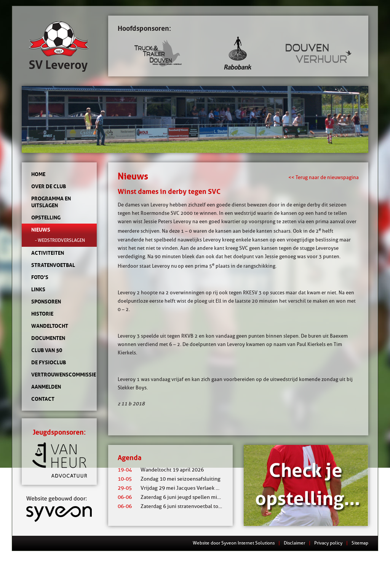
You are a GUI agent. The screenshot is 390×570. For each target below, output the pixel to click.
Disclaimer (294, 543)
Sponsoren (46, 301)
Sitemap (360, 543)
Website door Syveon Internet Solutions (234, 543)
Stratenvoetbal (53, 265)
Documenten (48, 338)
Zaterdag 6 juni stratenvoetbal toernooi (176, 506)
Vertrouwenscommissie (59, 374)
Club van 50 (46, 350)
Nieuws (40, 229)
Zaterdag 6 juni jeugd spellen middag (173, 497)
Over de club (48, 186)
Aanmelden (46, 386)
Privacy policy (328, 543)
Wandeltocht (49, 325)
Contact (42, 398)
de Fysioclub (48, 362)
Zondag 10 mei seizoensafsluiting (169, 479)
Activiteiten (47, 252)
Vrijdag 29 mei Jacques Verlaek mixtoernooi (181, 488)
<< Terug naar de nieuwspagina (323, 177)
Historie (42, 313)
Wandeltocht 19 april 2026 (161, 470)
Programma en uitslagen (51, 202)
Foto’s (39, 277)
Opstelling (46, 217)
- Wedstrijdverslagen (60, 240)
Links (38, 289)
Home (38, 174)
